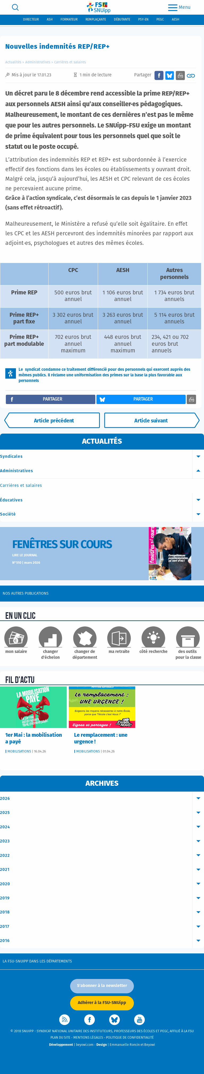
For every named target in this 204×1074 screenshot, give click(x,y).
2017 (102, 927)
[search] (15, 7)
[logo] (98, 7)
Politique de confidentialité (130, 1037)
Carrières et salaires (70, 62)
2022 (102, 856)
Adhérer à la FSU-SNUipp (102, 1003)
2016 (102, 941)
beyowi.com (85, 1045)
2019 (102, 898)
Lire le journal (24, 555)
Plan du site (60, 1037)
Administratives (37, 62)
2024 (102, 827)
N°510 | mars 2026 (26, 563)
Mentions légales (88, 1037)
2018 (102, 912)
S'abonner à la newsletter (102, 986)
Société (102, 514)
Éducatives (102, 500)
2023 (102, 841)
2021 (102, 870)
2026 (102, 799)
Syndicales (102, 457)
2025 (102, 813)
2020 (102, 884)
